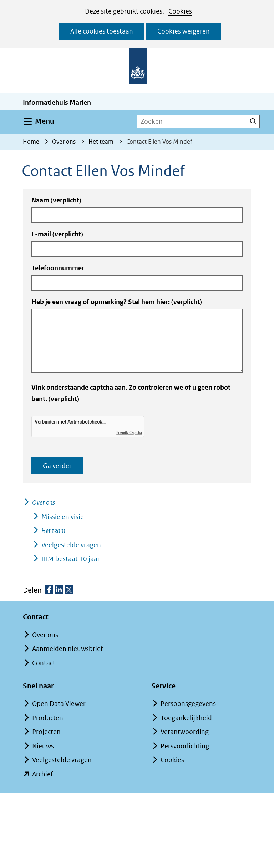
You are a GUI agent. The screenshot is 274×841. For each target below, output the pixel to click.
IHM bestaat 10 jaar (70, 559)
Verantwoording (185, 732)
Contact (43, 663)
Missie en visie (62, 517)
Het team (53, 531)
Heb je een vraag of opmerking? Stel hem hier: (116, 302)
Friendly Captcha (129, 433)
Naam (56, 200)
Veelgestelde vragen (71, 545)
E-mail (57, 234)
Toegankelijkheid (186, 718)
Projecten (46, 732)
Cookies (180, 11)
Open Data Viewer (59, 703)
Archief (42, 774)
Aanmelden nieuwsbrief (67, 649)
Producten (47, 718)
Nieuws (43, 746)
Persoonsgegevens (188, 703)
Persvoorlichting (185, 746)
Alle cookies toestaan (101, 31)
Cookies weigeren (183, 31)
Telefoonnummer (57, 268)
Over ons (43, 502)
